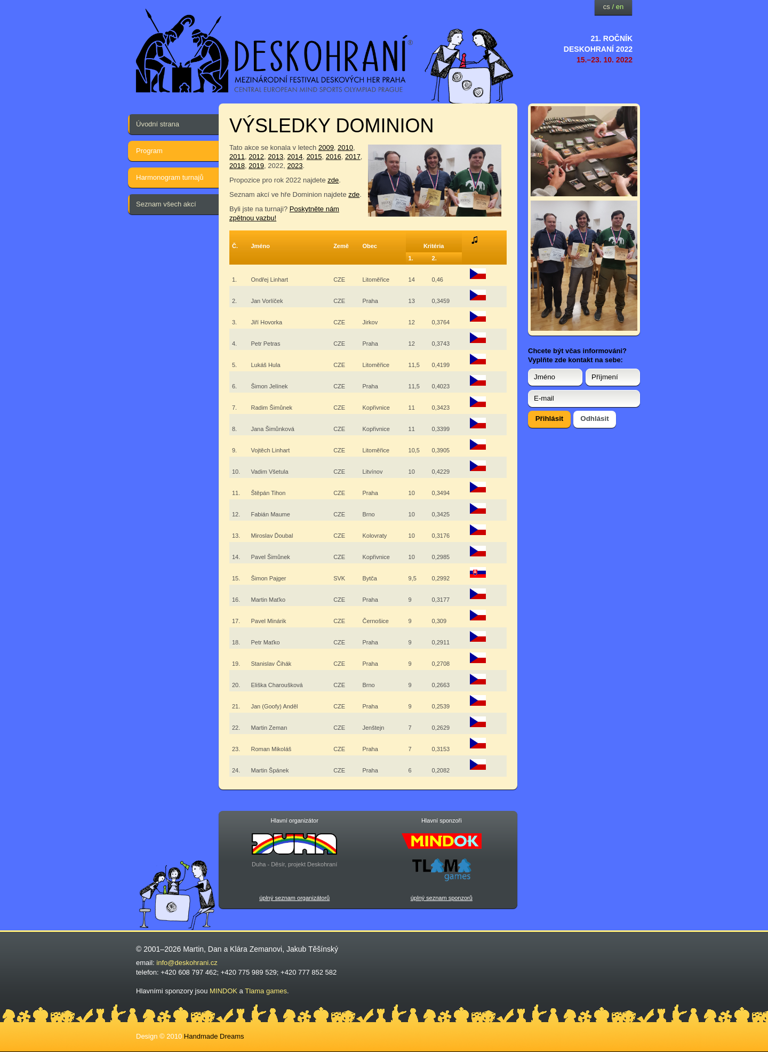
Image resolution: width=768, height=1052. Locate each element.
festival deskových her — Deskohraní (274, 51)
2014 (294, 157)
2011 (237, 157)
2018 (237, 166)
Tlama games (266, 991)
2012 (256, 157)
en (619, 7)
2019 (256, 166)
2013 (275, 157)
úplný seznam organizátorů (294, 898)
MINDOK (223, 991)
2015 (314, 157)
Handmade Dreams (214, 1036)
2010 (345, 148)
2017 (353, 157)
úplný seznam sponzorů (442, 898)
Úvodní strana (157, 124)
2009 (326, 148)
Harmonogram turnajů (169, 177)
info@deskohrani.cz (186, 963)
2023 (294, 166)
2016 (333, 157)
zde (333, 180)
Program (149, 151)
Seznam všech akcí (166, 204)
